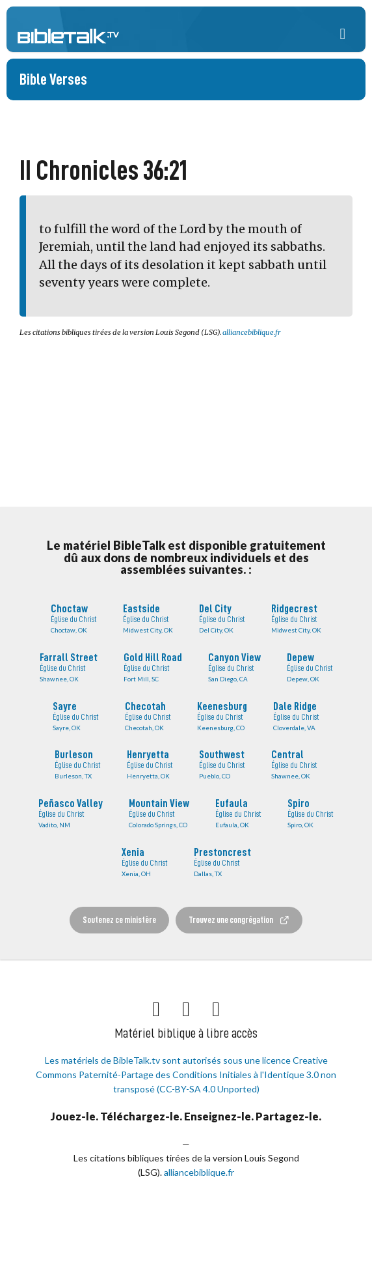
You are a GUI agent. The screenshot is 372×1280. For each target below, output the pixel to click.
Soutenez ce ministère (119, 919)
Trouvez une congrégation (239, 920)
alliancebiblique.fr (251, 332)
